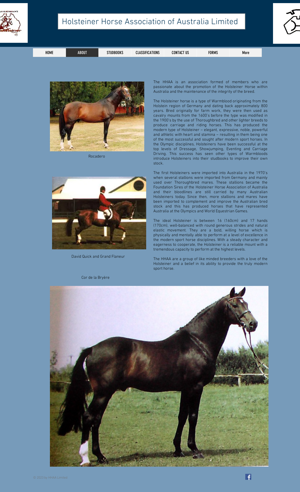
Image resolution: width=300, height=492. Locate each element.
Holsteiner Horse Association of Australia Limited (150, 22)
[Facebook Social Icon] (248, 477)
